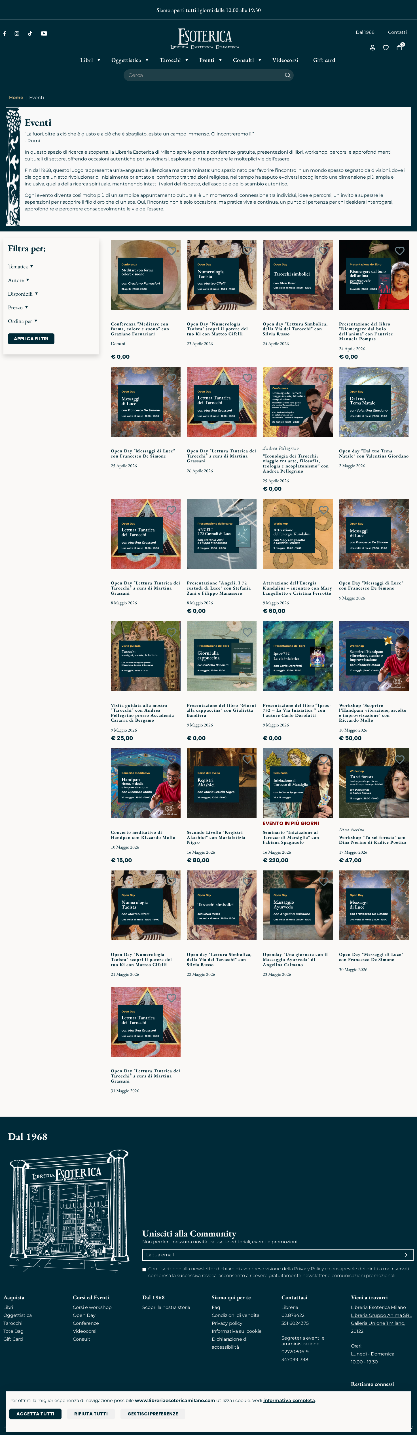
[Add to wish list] (171, 251)
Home (16, 97)
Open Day (84, 1315)
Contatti (397, 32)
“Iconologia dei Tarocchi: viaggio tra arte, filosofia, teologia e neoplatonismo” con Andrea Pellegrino (296, 463)
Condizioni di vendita (235, 1315)
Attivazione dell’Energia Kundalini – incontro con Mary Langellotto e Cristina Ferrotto (297, 588)
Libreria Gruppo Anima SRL (381, 1315)
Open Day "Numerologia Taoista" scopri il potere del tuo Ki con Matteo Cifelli (217, 329)
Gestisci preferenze (153, 1414)
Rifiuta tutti (91, 1414)
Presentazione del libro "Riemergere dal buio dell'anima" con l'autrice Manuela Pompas (366, 331)
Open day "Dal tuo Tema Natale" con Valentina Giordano (374, 453)
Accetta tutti (35, 1414)
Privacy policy (227, 1323)
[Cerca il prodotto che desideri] (203, 75)
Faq (216, 1307)
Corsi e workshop (92, 1307)
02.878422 (292, 1315)
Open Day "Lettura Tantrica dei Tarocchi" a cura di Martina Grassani (221, 456)
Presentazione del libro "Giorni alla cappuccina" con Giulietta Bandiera (221, 710)
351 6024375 (295, 1323)
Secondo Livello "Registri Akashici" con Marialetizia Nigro (216, 837)
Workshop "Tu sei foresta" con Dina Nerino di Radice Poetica (373, 839)
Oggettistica (17, 1315)
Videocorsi (84, 1331)
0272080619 (295, 1351)
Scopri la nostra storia (166, 1307)
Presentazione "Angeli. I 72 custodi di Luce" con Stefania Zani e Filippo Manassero (219, 588)
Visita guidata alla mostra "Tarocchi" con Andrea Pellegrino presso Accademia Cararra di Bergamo (142, 712)
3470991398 (294, 1359)
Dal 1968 (365, 32)
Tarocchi (12, 1323)
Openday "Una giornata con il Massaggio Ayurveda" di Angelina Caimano (295, 959)
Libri (8, 1307)
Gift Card (13, 1339)
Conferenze (86, 1323)
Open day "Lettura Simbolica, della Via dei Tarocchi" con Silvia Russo (295, 329)
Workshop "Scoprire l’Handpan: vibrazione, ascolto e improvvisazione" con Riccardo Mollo (373, 712)
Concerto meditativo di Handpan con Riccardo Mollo (143, 834)
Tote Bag (13, 1331)
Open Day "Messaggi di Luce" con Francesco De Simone (143, 453)
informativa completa (289, 1400)
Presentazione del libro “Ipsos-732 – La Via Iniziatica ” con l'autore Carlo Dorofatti (297, 710)
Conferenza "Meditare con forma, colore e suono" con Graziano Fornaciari (140, 329)
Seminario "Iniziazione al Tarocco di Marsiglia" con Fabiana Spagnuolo (291, 837)
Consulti (82, 1339)
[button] (51, 266)
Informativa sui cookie (237, 1331)
